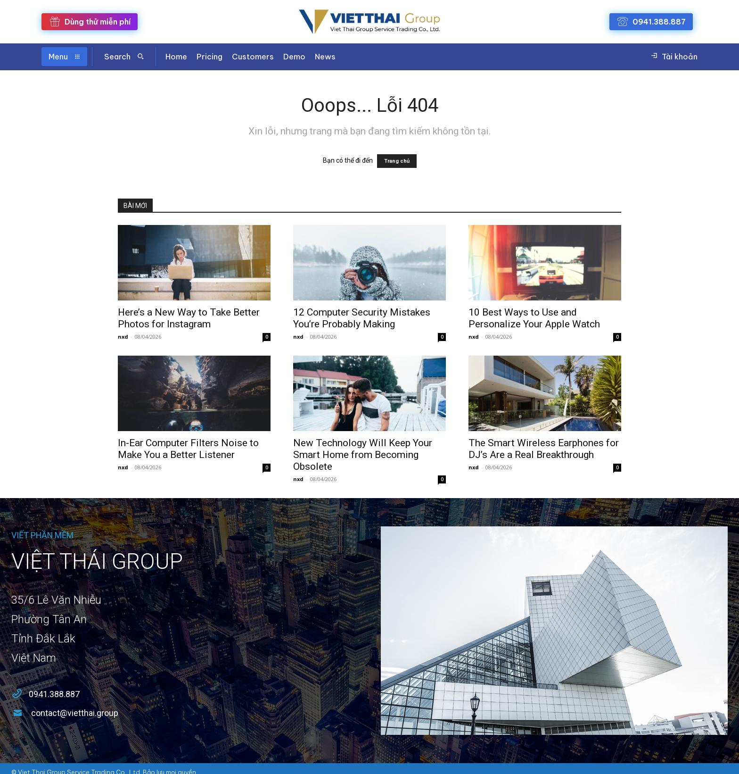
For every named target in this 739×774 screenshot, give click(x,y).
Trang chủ (397, 161)
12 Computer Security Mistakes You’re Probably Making (361, 318)
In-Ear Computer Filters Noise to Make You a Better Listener (188, 448)
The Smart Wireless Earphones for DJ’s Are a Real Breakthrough (543, 448)
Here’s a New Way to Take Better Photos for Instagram (189, 318)
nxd (123, 336)
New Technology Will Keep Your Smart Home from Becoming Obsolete (362, 454)
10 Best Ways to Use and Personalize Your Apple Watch (534, 318)
